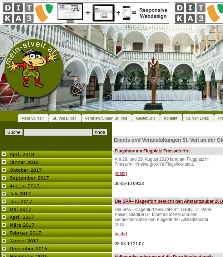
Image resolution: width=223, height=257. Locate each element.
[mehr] (121, 173)
